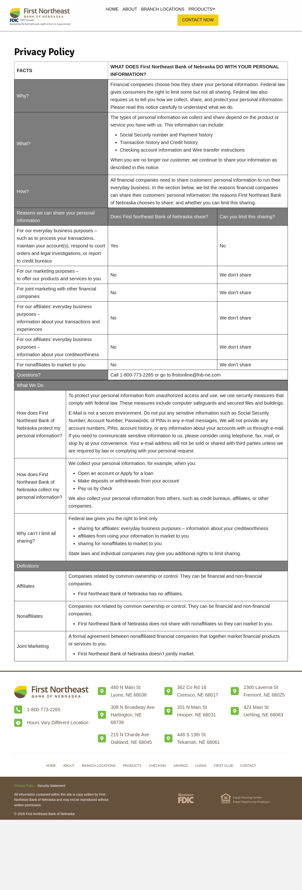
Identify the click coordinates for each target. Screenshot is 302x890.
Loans (200, 765)
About (69, 765)
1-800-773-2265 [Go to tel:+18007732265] (43, 709)
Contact (248, 765)
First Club (223, 765)
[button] (213, 9)
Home (51, 765)
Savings (180, 765)
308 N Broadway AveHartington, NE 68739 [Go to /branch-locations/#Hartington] (133, 715)
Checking (157, 765)
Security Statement (51, 786)
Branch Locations (99, 765)
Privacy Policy (24, 786)
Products (132, 765)
